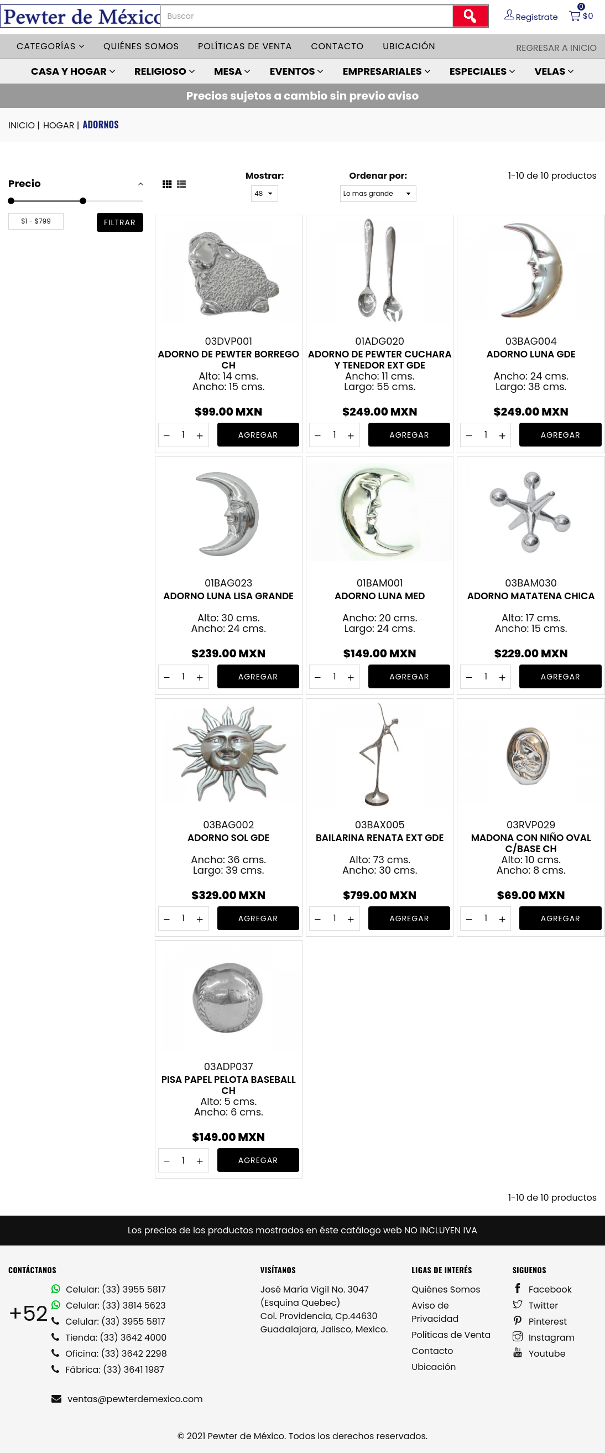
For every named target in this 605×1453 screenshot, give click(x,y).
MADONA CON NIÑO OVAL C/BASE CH (531, 843)
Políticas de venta (245, 46)
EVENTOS (297, 71)
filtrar (120, 222)
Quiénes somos (141, 46)
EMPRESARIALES (387, 71)
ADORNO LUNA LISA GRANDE (228, 596)
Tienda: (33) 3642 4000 (108, 1337)
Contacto (337, 46)
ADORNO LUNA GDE (531, 355)
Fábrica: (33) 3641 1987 (107, 1369)
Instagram (544, 1337)
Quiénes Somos (445, 1289)
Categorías (51, 46)
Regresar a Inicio (556, 47)
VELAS (554, 71)
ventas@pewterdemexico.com (127, 1399)
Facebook (542, 1289)
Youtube (539, 1353)
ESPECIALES (482, 71)
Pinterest (540, 1321)
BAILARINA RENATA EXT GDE (380, 838)
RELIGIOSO (164, 71)
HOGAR (62, 125)
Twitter (536, 1305)
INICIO (24, 125)
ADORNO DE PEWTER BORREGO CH (228, 360)
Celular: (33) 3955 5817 (108, 1289)
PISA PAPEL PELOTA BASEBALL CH (228, 1085)
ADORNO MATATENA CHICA (531, 596)
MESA (232, 71)
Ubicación (409, 46)
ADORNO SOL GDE (228, 838)
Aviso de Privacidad (434, 1312)
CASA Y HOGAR (73, 71)
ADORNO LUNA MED (380, 596)
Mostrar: (265, 175)
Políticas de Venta (451, 1335)
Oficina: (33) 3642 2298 (109, 1353)
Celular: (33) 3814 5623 (108, 1305)
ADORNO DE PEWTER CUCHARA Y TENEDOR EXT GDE (380, 360)
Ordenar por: (378, 175)
